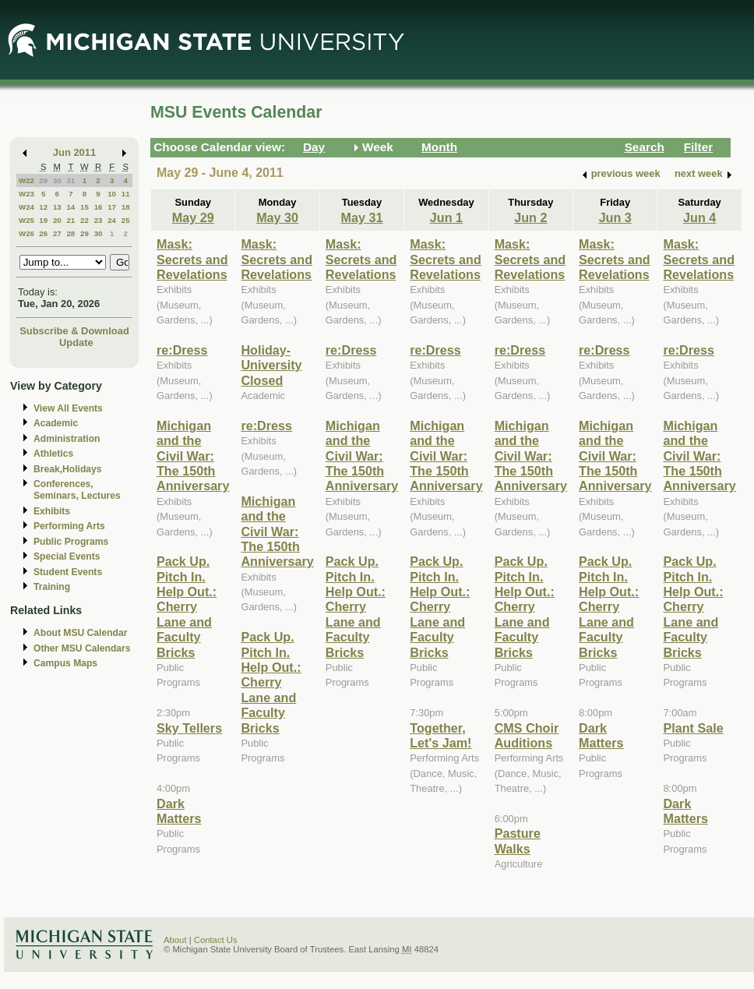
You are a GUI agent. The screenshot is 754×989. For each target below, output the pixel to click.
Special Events (66, 556)
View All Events (68, 408)
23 (98, 220)
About (175, 940)
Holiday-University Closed (271, 365)
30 (57, 180)
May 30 (277, 217)
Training (51, 586)
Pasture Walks (518, 840)
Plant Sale (693, 728)
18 (126, 207)
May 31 (362, 217)
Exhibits (51, 511)
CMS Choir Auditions (527, 735)
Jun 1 (446, 217)
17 (111, 207)
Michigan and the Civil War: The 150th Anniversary (193, 456)
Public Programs (70, 541)
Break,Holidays (67, 469)
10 (111, 193)
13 (57, 207)
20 (57, 220)
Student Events (67, 572)
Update (76, 342)
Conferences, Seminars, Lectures (77, 490)
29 (43, 180)
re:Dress (182, 350)
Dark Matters (179, 810)
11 (126, 193)
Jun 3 (615, 217)
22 (84, 220)
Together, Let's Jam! (440, 735)
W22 (26, 180)
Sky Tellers (189, 728)
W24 (26, 207)
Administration (66, 438)
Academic (55, 423)
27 (57, 233)
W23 (26, 193)
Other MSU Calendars (82, 648)
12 (43, 207)
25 (126, 220)
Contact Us (216, 940)
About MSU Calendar (80, 632)
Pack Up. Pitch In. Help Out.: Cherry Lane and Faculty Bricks (187, 606)
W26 (26, 233)
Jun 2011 (74, 152)
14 (70, 207)
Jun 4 (699, 217)
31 (70, 180)
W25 (26, 220)
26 (43, 233)
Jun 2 (530, 217)
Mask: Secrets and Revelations (192, 259)
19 (43, 220)
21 (70, 220)
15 (84, 207)
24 (111, 220)
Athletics (53, 453)
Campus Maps (65, 663)
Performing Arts (69, 526)
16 (98, 207)
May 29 (193, 217)
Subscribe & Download (74, 331)
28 (70, 233)
